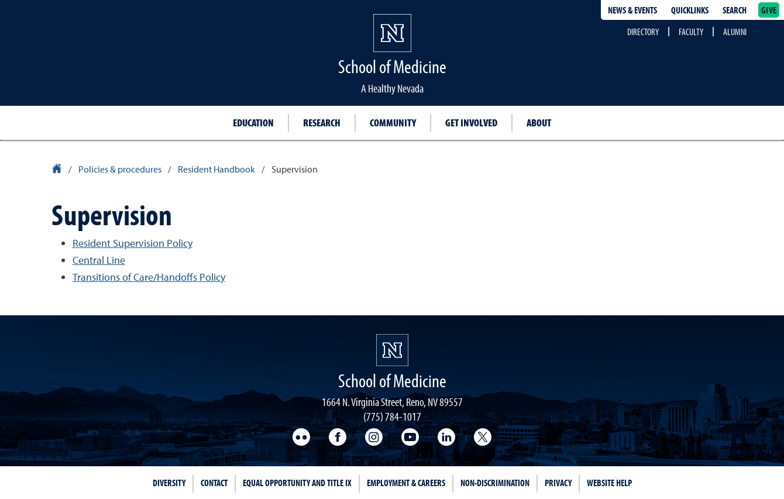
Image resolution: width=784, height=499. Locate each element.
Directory (643, 31)
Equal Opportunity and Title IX (297, 482)
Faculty (691, 31)
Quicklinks (690, 10)
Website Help (609, 482)
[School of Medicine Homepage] (392, 350)
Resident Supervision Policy (132, 243)
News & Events (632, 10)
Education (253, 122)
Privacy (558, 482)
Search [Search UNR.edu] (735, 10)
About (539, 122)
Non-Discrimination (494, 482)
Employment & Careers (406, 482)
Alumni (735, 31)
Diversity (169, 482)
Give (768, 10)
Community (393, 122)
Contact (214, 482)
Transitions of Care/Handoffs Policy (149, 277)
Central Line (99, 260)
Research (322, 122)
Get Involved (471, 122)
